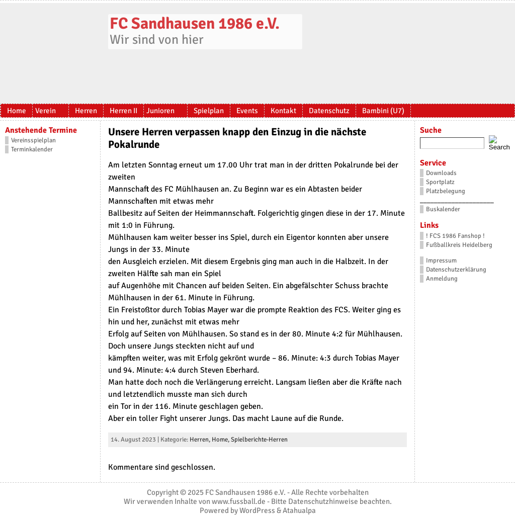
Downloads (441, 173)
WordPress (257, 510)
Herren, (201, 440)
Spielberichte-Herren (259, 440)
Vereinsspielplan (33, 140)
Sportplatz (440, 182)
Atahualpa (299, 510)
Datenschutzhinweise (323, 501)
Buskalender (443, 209)
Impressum (441, 260)
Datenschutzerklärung (456, 270)
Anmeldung (442, 279)
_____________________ (457, 200)
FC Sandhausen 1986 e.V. (195, 23)
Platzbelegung (445, 191)
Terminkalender (32, 149)
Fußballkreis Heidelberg (459, 245)
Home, (221, 440)
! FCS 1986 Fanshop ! (455, 236)
